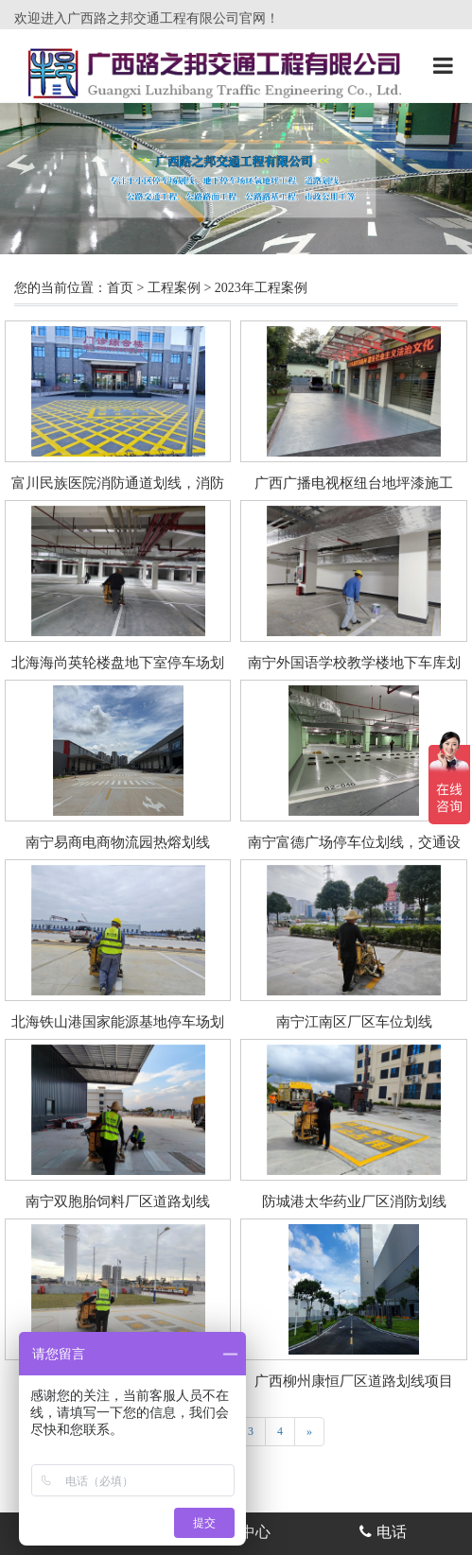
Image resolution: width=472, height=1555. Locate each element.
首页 (120, 288)
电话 (383, 1532)
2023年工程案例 (261, 288)
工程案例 (174, 288)
